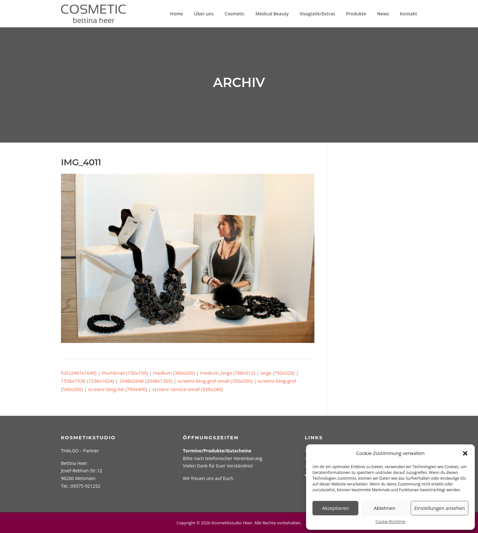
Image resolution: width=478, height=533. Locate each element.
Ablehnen (384, 508)
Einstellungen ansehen (439, 508)
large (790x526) (277, 373)
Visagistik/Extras (317, 14)
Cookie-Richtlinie (390, 521)
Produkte (356, 14)
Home (176, 14)
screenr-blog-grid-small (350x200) (214, 381)
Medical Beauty (272, 14)
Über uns (204, 14)
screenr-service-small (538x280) (187, 389)
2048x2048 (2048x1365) (146, 381)
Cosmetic (234, 14)
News (383, 14)
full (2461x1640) (79, 373)
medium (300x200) (174, 373)
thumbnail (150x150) (125, 373)
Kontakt (408, 14)
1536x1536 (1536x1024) (87, 381)
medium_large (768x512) (227, 373)
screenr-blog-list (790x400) (117, 389)
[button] (465, 453)
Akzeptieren (335, 508)
